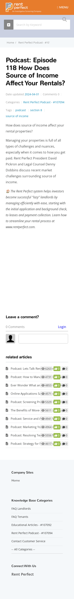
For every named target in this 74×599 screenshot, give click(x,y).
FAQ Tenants (19, 516)
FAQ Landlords (21, 508)
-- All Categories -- (23, 549)
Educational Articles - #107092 (31, 525)
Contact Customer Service (28, 541)
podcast (21, 110)
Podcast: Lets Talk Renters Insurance (35, 368)
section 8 (36, 110)
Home (15, 480)
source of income (17, 116)
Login (62, 327)
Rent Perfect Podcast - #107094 (36, 42)
